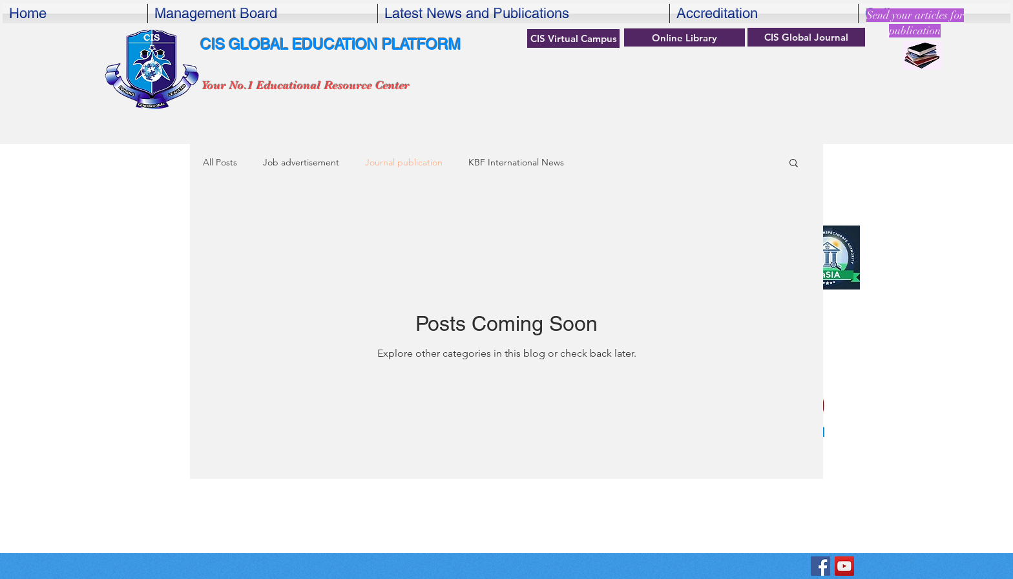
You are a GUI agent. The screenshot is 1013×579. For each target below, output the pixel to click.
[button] (794, 164)
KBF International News (516, 162)
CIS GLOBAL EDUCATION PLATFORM (330, 44)
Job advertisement (301, 162)
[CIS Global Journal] (806, 37)
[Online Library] (684, 37)
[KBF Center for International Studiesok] (820, 566)
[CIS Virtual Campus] (573, 38)
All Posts (220, 162)
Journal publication (404, 162)
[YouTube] (844, 566)
